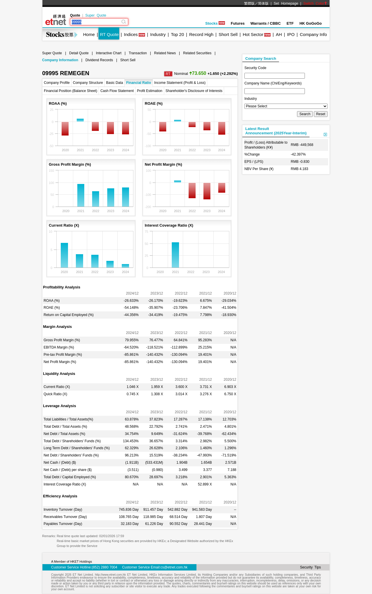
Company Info (313, 34)
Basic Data (114, 83)
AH (279, 34)
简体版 (263, 3)
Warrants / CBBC (266, 23)
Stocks (215, 23)
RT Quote (109, 34)
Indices (131, 34)
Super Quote (95, 15)
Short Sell (228, 34)
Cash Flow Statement (117, 91)
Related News (165, 53)
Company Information (60, 60)
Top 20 (177, 34)
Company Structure (88, 83)
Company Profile (57, 83)
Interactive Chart (108, 53)
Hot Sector (253, 34)
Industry (158, 34)
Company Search (260, 58)
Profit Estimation (149, 91)
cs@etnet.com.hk (173, 567)
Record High (201, 34)
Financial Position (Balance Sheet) (70, 91)
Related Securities (197, 53)
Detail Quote (79, 53)
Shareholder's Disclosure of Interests (194, 91)
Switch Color (315, 3)
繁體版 (249, 3)
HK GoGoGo (310, 23)
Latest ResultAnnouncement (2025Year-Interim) (276, 131)
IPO (291, 34)
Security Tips (310, 567)
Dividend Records (99, 60)
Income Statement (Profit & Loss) (180, 83)
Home (89, 34)
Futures (238, 23)
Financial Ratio (138, 83)
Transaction (138, 53)
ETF (290, 23)
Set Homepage (286, 3)
